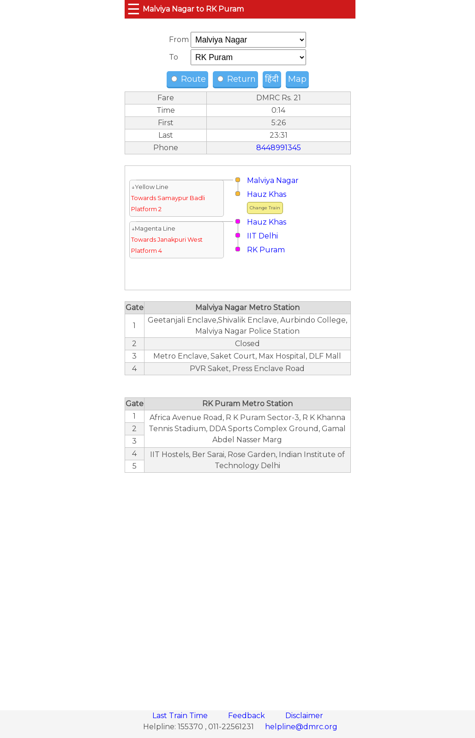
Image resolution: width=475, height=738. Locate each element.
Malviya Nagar (273, 180)
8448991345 (278, 147)
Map (297, 79)
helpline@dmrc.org (301, 726)
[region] (238, 586)
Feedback (247, 715)
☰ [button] (133, 9)
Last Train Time (181, 715)
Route (188, 79)
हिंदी (272, 79)
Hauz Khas (266, 194)
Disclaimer (304, 715)
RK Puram (266, 249)
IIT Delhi (262, 236)
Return (236, 79)
